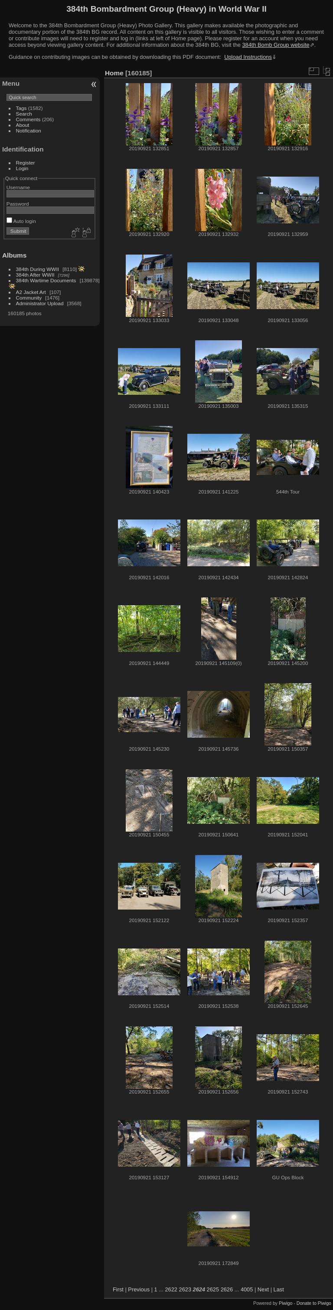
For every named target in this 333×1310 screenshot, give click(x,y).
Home (114, 73)
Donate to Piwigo (314, 1303)
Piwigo (285, 1303)
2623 (185, 1289)
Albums (14, 255)
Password (18, 204)
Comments (28, 119)
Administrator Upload (40, 303)
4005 (247, 1289)
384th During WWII (37, 269)
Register (25, 162)
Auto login (21, 221)
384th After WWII (35, 274)
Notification (28, 130)
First (118, 1289)
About (22, 125)
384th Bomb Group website (276, 45)
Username (18, 187)
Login (22, 168)
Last (279, 1289)
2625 (213, 1289)
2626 (227, 1289)
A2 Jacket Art (31, 292)
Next (263, 1289)
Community (29, 297)
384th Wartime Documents (46, 280)
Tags (21, 108)
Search (24, 113)
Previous (139, 1289)
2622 (171, 1289)
